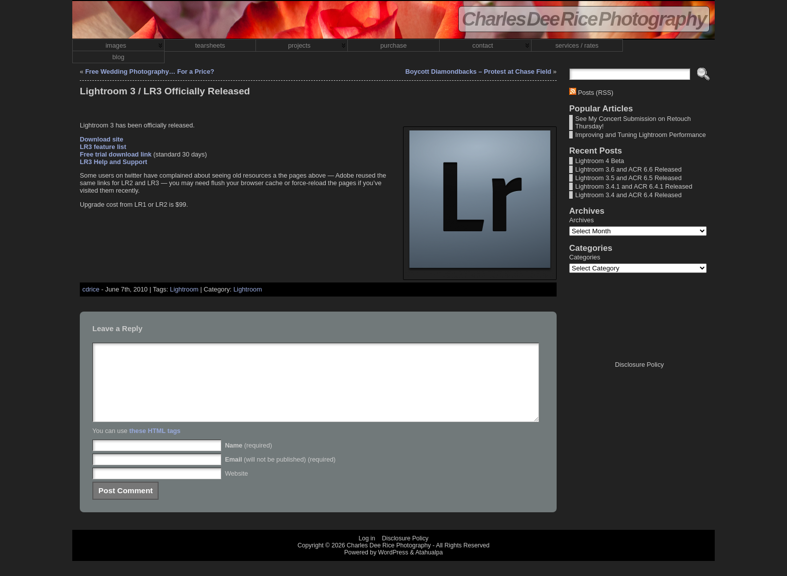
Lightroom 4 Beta (599, 161)
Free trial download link (116, 154)
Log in (366, 553)
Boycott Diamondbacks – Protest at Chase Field (478, 71)
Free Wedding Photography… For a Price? (149, 71)
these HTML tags (155, 446)
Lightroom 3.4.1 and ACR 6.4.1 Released (633, 186)
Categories (584, 257)
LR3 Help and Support (113, 162)
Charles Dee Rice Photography (584, 19)
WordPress (393, 567)
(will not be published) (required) (280, 474)
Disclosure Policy (639, 364)
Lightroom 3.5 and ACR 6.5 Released (628, 178)
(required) (248, 460)
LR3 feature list (103, 147)
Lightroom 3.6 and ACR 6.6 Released (628, 169)
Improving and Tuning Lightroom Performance (640, 134)
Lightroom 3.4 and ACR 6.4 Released (628, 195)
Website (236, 488)
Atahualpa (429, 567)
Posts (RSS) (595, 92)
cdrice (90, 289)
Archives (581, 220)
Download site (101, 139)
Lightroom (184, 289)
